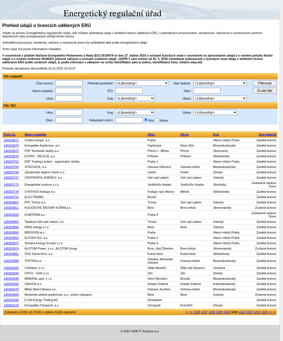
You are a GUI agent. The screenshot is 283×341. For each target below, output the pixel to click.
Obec (151, 134)
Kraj (216, 134)
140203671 (11, 140)
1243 (249, 312)
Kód (151, 120)
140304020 (11, 268)
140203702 (11, 161)
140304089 (11, 294)
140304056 (11, 284)
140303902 (11, 237)
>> (270, 312)
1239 (219, 312)
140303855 (11, 221)
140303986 (11, 261)
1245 (264, 312)
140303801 (11, 202)
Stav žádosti (267, 134)
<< (190, 312)
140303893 (11, 232)
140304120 (11, 305)
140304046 (11, 278)
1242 (242, 312)
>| (274, 312)
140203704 (11, 167)
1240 (226, 312)
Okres (184, 134)
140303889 (11, 227)
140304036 (11, 273)
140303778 (11, 191)
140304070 (11, 289)
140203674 (11, 145)
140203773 (11, 184)
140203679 (11, 156)
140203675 (11, 150)
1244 (256, 312)
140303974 (11, 248)
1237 (204, 312)
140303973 (11, 243)
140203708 (11, 172)
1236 (197, 312)
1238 (211, 312)
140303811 (11, 207)
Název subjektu (35, 134)
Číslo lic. (10, 134)
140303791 (11, 197)
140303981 (11, 253)
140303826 (11, 214)
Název (164, 120)
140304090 (11, 300)
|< (187, 312)
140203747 (11, 177)
